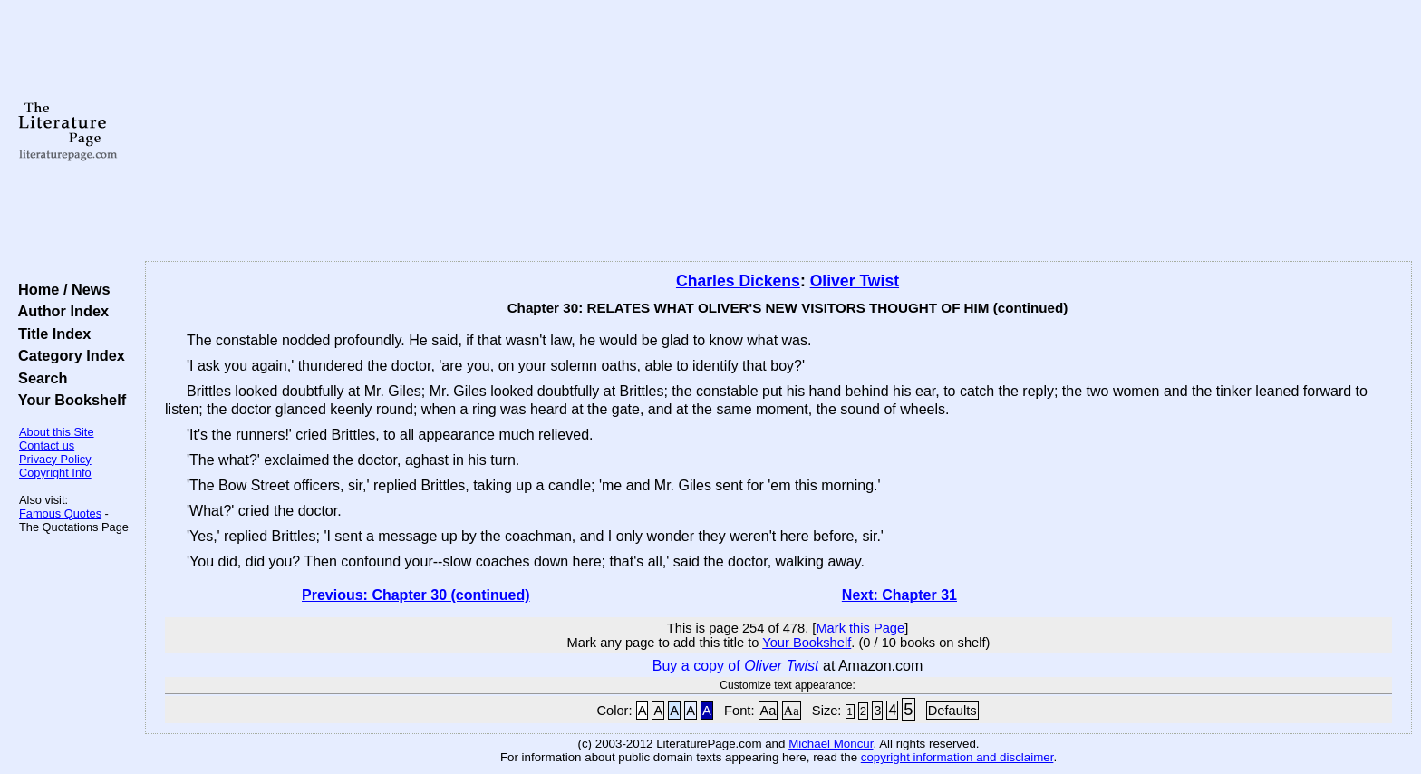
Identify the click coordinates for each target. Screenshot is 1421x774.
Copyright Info (55, 472)
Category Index (67, 355)
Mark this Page (860, 628)
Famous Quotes (60, 513)
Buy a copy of (735, 665)
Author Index (59, 311)
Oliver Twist (854, 281)
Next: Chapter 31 (899, 595)
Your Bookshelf (68, 400)
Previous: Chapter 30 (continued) (416, 595)
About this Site (56, 432)
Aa (768, 710)
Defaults (952, 710)
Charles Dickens (738, 281)
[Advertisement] (778, 131)
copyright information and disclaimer (957, 757)
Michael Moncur (830, 743)
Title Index (50, 333)
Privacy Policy (55, 459)
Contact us (46, 445)
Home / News (60, 289)
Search (38, 378)
